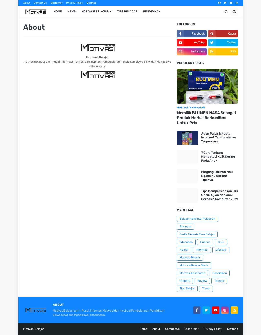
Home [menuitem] (58, 11)
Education (186, 242)
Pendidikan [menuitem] (151, 11)
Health (184, 250)
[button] (226, 11)
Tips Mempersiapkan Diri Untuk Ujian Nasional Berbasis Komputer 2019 (219, 195)
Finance (205, 242)
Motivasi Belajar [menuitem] (95, 11)
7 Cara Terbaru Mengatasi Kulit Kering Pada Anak (218, 156)
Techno (219, 281)
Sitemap (91, 2)
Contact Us (40, 2)
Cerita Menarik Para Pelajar (197, 234)
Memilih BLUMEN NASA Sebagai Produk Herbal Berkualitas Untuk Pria (206, 117)
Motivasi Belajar (190, 257)
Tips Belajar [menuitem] (127, 11)
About (26, 2)
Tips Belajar (187, 288)
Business (185, 226)
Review (202, 281)
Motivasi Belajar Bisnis (194, 265)
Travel (206, 288)
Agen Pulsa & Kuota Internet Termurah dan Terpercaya (218, 137)
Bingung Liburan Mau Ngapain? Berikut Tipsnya (217, 176)
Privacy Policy (74, 2)
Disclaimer (56, 2)
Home (143, 329)
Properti (185, 281)
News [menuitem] (71, 11)
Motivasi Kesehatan (192, 273)
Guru (221, 242)
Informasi (202, 250)
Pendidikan (219, 273)
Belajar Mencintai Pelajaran (197, 218)
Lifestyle (221, 250)
